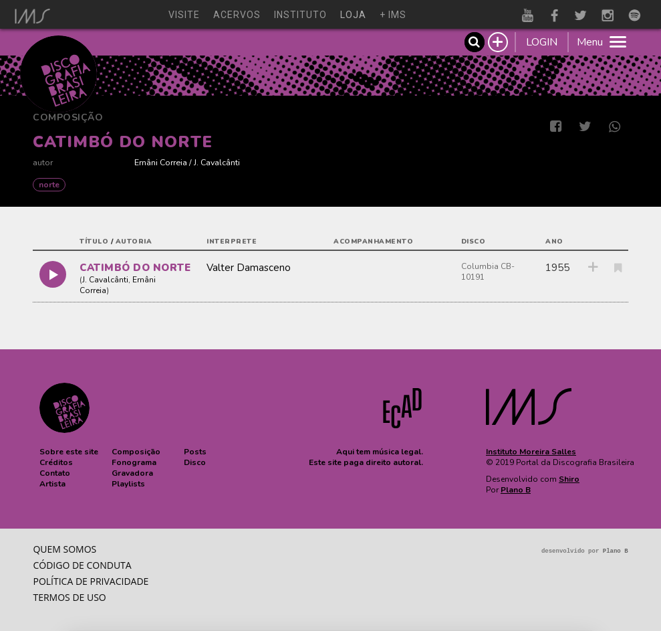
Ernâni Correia (160, 162)
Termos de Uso (69, 597)
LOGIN (541, 42)
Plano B (516, 489)
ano (554, 241)
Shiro (569, 479)
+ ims (393, 14)
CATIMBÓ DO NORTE (135, 267)
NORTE (49, 184)
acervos (237, 14)
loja (353, 14)
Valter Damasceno (249, 267)
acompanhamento (373, 241)
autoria (134, 241)
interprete (232, 241)
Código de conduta (82, 565)
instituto (300, 14)
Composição (68, 117)
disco (473, 241)
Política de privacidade (90, 581)
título (94, 241)
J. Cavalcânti (217, 162)
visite (184, 14)
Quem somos (64, 549)
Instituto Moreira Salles (531, 451)
